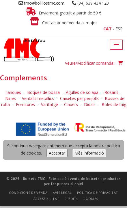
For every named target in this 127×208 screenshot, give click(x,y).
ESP (119, 28)
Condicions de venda (28, 126)
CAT (107, 28)
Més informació (89, 87)
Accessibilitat (46, 132)
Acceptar (57, 87)
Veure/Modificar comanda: (94, 63)
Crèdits (71, 132)
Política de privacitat (97, 126)
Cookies (90, 132)
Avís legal (62, 126)
